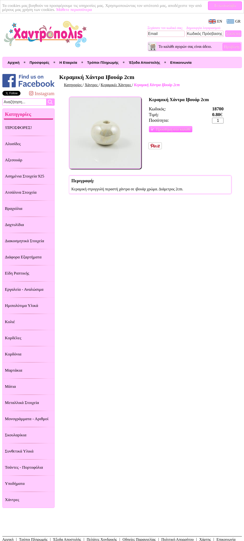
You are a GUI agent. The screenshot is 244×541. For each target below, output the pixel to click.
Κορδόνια (13, 354)
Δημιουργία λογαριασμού (203, 28)
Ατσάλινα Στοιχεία (21, 192)
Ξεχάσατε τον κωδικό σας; (165, 28)
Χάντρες (12, 499)
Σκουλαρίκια (15, 435)
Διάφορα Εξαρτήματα (23, 257)
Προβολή (231, 46)
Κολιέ (10, 321)
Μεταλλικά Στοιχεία (22, 402)
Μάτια (10, 386)
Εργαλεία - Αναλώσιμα (24, 289)
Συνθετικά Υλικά (19, 451)
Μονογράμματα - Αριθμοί (27, 418)
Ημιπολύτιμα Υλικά (21, 305)
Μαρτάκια (13, 370)
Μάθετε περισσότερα (74, 9)
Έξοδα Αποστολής (144, 62)
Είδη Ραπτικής (17, 273)
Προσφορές (39, 62)
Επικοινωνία (181, 62)
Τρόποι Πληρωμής (103, 62)
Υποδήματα (15, 483)
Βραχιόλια (13, 208)
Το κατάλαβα (225, 5)
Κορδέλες (13, 337)
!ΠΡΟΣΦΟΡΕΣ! (18, 127)
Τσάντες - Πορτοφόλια (24, 467)
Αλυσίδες (13, 143)
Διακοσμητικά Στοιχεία (24, 240)
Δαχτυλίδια (14, 224)
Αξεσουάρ (13, 159)
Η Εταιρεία (68, 62)
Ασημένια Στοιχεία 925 (24, 176)
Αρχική (14, 62)
